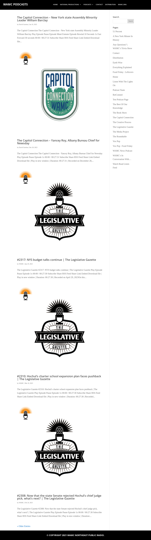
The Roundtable (120, 136)
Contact (99, 5)
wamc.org (122, 5)
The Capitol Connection (123, 117)
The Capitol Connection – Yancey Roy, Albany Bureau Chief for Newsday (58, 141)
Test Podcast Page (120, 99)
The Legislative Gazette (123, 127)
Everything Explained (122, 67)
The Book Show (120, 113)
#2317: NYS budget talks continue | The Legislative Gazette (56, 260)
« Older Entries (23, 526)
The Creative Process (122, 122)
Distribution (110, 5)
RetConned (118, 95)
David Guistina (23, 24)
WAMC (21, 264)
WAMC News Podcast (122, 151)
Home (55, 5)
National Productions (69, 5)
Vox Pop (116, 141)
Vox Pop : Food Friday (123, 146)
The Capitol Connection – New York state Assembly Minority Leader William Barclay (57, 18)
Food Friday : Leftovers (123, 72)
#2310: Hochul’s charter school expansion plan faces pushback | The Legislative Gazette (59, 377)
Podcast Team (119, 90)
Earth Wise (117, 62)
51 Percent (117, 31)
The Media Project (121, 132)
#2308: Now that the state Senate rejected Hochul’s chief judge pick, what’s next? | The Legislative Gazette (59, 497)
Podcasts (87, 5)
